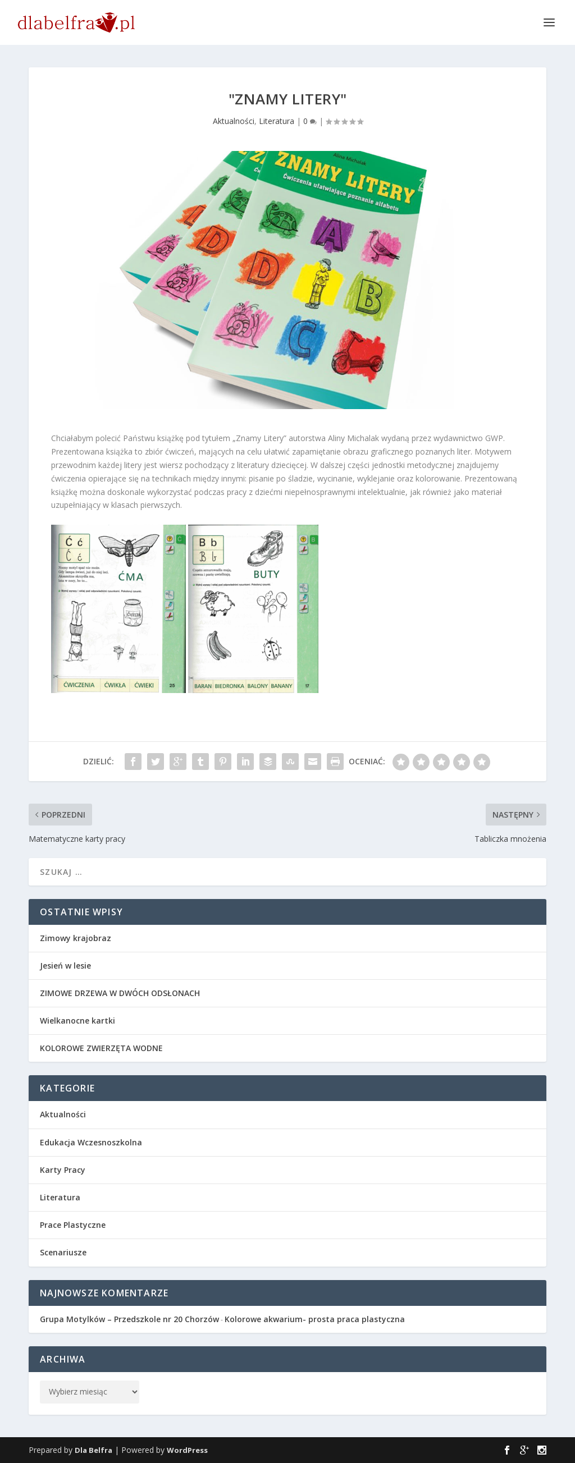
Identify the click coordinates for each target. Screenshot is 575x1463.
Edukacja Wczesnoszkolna (91, 1142)
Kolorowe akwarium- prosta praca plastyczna (315, 1319)
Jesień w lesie (65, 965)
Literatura (276, 121)
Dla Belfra (93, 1450)
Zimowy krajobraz (75, 938)
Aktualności (233, 121)
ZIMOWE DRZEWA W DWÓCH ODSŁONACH (120, 993)
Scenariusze (63, 1252)
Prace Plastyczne (73, 1224)
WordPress (187, 1450)
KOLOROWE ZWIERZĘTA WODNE (101, 1048)
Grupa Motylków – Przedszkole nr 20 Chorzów (129, 1319)
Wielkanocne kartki (77, 1020)
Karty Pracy (62, 1169)
